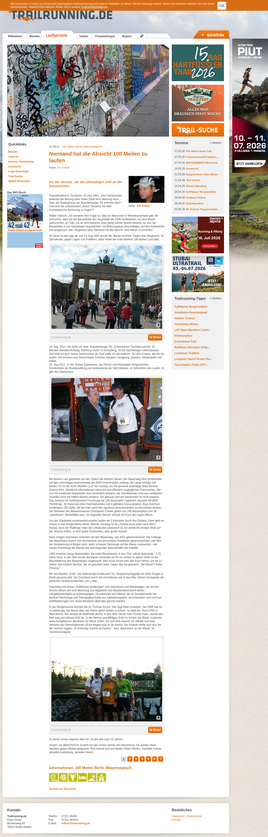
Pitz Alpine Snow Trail (198, 151)
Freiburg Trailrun (196, 197)
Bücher (12, 151)
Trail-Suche (15, 176)
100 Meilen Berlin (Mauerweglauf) (82, 146)
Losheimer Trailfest (186, 353)
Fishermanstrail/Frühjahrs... (202, 157)
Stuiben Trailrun (184, 318)
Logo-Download (18, 171)
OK (221, 6)
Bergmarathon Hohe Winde (202, 174)
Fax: (51, 819)
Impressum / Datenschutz (187, 816)
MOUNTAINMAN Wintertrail (202, 162)
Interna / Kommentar (21, 161)
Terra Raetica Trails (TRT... (191, 364)
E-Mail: (52, 823)
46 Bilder (155, 337)
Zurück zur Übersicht (62, 788)
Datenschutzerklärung (94, 6)
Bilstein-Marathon (196, 186)
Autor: (139, 205)
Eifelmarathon (183, 335)
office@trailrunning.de (75, 823)
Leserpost (14, 166)
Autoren (13, 156)
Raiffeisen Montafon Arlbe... (192, 347)
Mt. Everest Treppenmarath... (203, 209)
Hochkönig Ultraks (186, 324)
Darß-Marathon (194, 203)
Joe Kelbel (63, 167)
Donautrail (192, 168)
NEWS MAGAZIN (18, 181)
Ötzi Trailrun (193, 180)
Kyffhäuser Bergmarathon (201, 191)
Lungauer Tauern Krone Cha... (193, 359)
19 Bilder (155, 469)
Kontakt (176, 819)
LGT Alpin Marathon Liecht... (192, 330)
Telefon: (53, 816)
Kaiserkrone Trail (185, 341)
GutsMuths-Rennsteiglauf (190, 312)
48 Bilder (155, 729)
